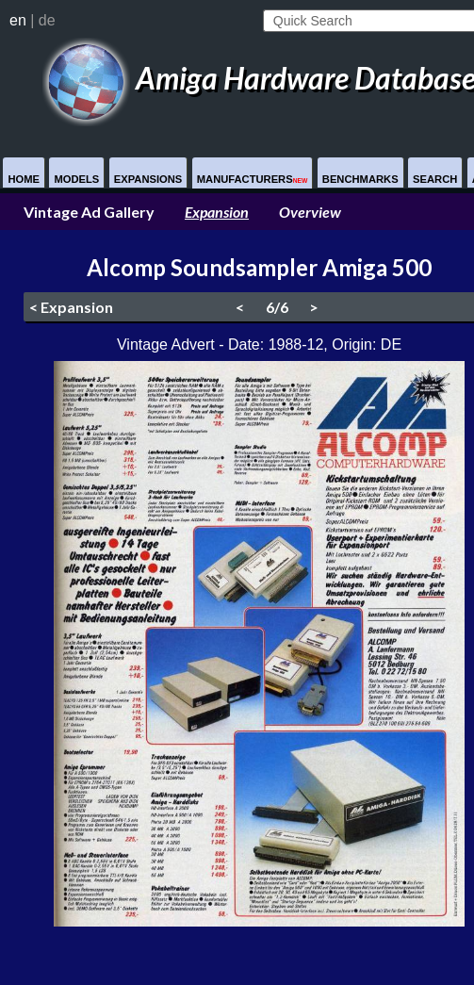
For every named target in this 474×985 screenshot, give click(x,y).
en (17, 20)
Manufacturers (252, 179)
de (47, 20)
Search (435, 179)
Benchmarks (360, 179)
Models (76, 179)
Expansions (148, 179)
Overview (310, 212)
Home (24, 179)
